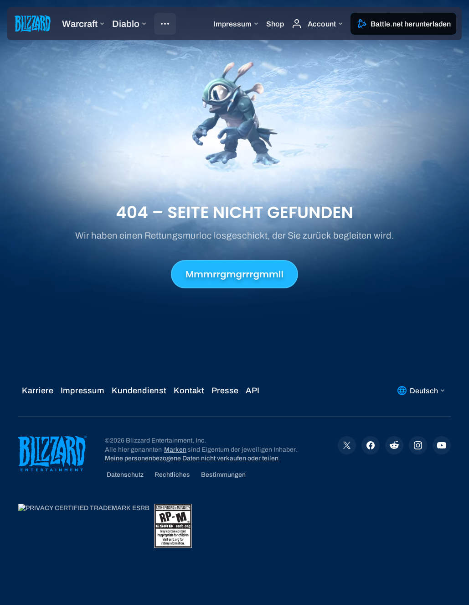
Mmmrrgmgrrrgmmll (234, 274)
